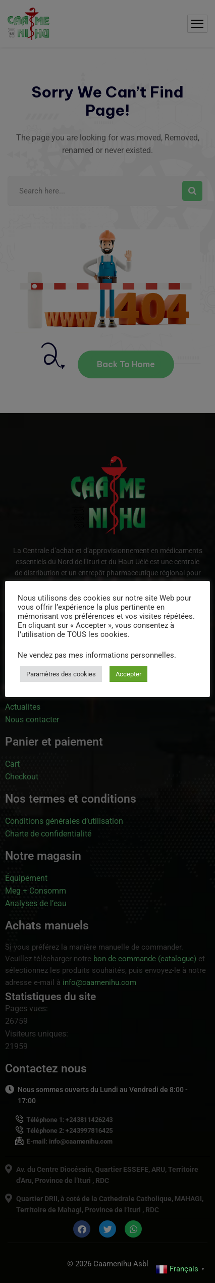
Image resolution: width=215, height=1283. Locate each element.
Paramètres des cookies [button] (61, 674)
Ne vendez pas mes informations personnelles (96, 655)
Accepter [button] (128, 674)
